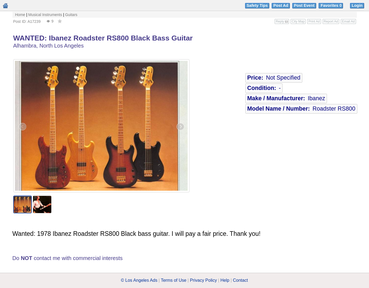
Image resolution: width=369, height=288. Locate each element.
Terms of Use (173, 280)
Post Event (304, 5)
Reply (282, 21)
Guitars (71, 14)
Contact (240, 280)
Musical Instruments (45, 14)
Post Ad (280, 5)
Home (20, 14)
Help (224, 280)
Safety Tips (257, 5)
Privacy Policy (203, 280)
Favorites (332, 5)
